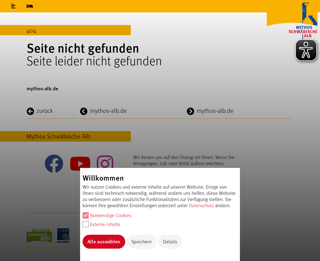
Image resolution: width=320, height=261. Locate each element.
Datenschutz (201, 205)
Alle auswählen (103, 241)
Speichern (141, 241)
